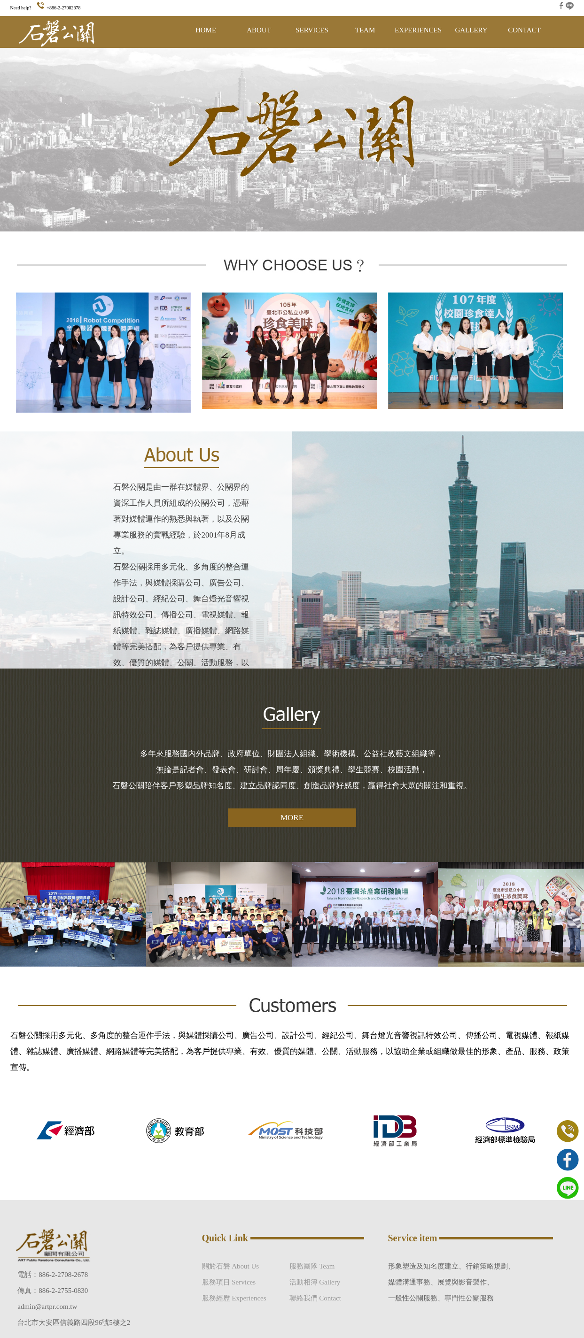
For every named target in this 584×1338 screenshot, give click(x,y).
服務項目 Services (229, 1282)
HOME (205, 30)
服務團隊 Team (312, 1266)
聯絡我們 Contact (315, 1298)
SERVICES (312, 30)
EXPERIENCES (418, 30)
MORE (292, 817)
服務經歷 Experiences (234, 1298)
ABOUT (259, 30)
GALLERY (471, 30)
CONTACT (524, 30)
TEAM (365, 30)
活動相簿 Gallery (315, 1282)
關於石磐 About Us (230, 1266)
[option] (73, 1130)
